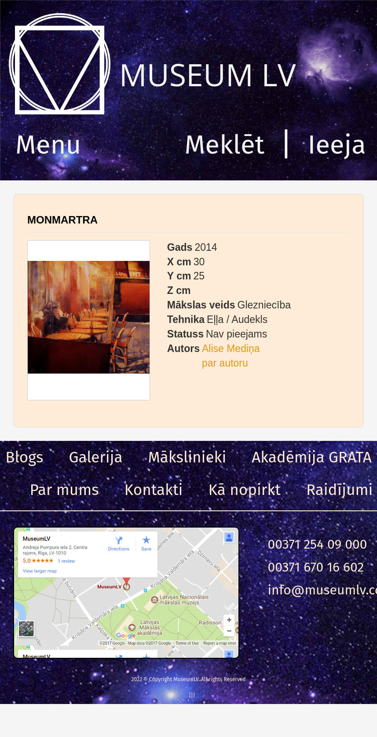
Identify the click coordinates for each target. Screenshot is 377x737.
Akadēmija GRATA (311, 457)
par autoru (225, 363)
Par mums (64, 489)
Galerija (95, 457)
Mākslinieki (187, 457)
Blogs (24, 457)
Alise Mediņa (231, 348)
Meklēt (225, 145)
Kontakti (153, 489)
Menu (48, 145)
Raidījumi (339, 489)
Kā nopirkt (245, 489)
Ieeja (336, 145)
